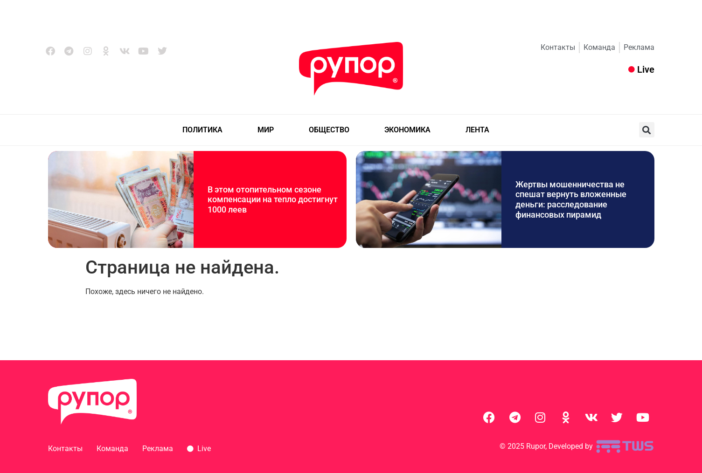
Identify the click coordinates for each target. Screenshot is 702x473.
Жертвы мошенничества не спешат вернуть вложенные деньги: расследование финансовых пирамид (570, 199)
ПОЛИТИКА (202, 129)
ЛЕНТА (477, 129)
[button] (646, 129)
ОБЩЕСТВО (329, 129)
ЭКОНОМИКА (407, 129)
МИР (265, 129)
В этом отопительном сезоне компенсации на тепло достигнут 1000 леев (273, 199)
